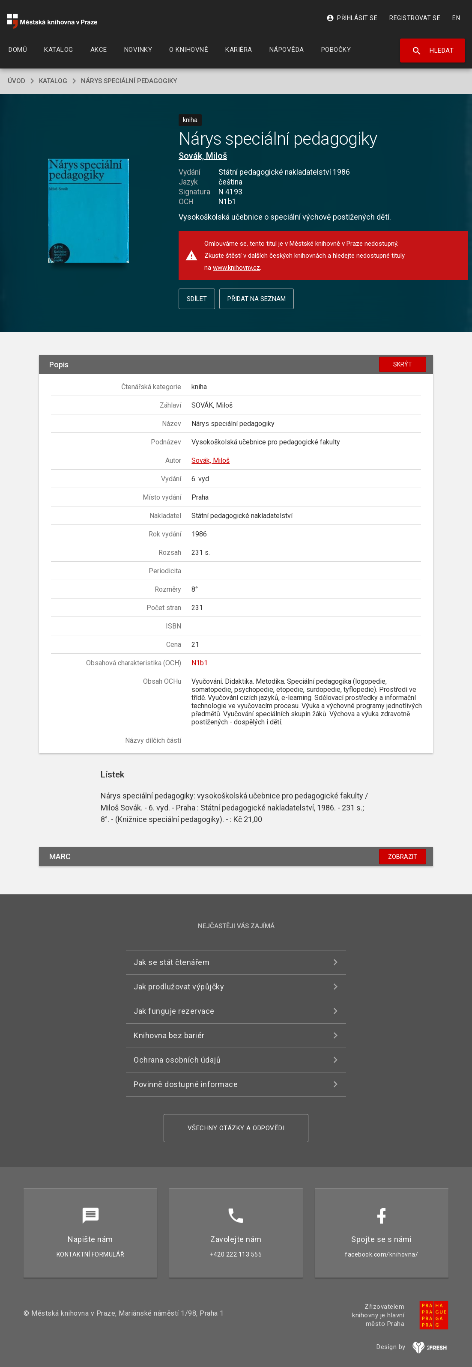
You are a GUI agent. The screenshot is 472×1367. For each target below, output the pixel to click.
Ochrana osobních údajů (177, 1059)
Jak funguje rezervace (174, 1011)
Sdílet (197, 299)
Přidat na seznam (256, 299)
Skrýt (402, 364)
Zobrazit (402, 856)
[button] (88, 212)
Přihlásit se (351, 18)
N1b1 (199, 663)
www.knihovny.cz (236, 267)
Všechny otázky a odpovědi (236, 1128)
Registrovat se (414, 18)
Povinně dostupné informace (186, 1084)
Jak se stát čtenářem (171, 962)
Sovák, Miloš (203, 156)
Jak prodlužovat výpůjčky (179, 986)
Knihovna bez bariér (169, 1035)
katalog (53, 81)
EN (456, 18)
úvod (16, 81)
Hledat (433, 51)
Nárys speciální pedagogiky (129, 81)
